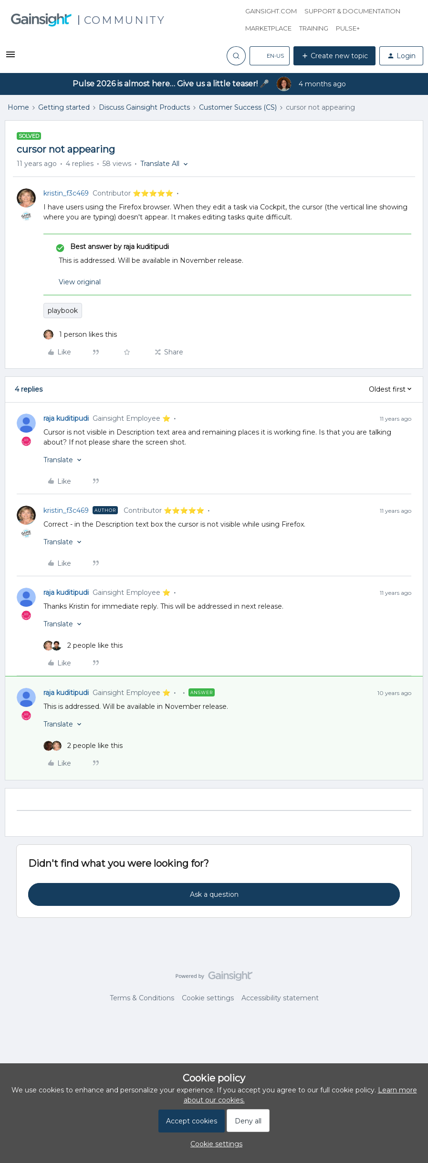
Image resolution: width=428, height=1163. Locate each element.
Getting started (64, 107)
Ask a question (214, 894)
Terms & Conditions (142, 998)
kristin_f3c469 (66, 193)
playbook (63, 310)
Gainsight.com (271, 11)
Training (313, 28)
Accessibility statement (280, 998)
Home (18, 107)
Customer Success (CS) (238, 107)
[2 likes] (83, 646)
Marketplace (268, 28)
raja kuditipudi (66, 418)
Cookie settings (208, 998)
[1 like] (80, 335)
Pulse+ (348, 28)
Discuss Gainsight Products (144, 107)
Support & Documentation (352, 11)
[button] (10, 57)
